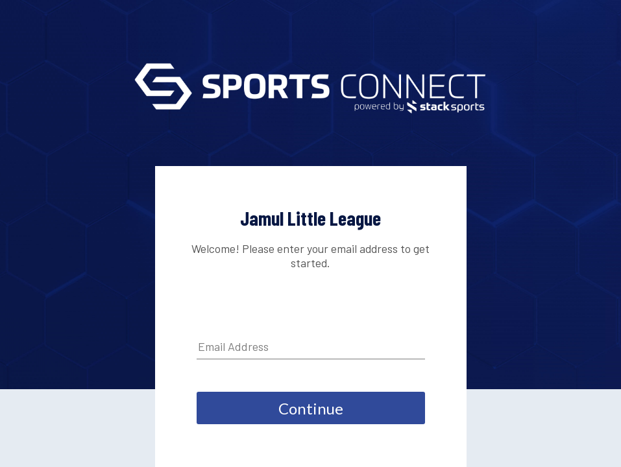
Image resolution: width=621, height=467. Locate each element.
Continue (310, 408)
